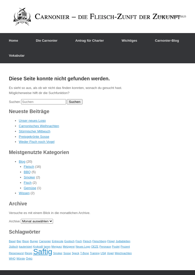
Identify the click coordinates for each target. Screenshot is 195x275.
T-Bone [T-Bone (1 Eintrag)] (84, 253)
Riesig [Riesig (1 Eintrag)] (28, 253)
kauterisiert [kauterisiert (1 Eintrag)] (25, 246)
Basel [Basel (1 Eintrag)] (12, 241)
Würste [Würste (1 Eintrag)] (21, 258)
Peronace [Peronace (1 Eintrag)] (105, 246)
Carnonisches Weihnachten (39, 126)
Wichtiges (129, 40)
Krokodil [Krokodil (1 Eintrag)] (38, 246)
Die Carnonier (46, 40)
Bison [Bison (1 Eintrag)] (25, 241)
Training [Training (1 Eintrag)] (95, 253)
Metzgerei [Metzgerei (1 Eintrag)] (69, 246)
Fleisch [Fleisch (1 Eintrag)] (87, 241)
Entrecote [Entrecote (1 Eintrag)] (57, 241)
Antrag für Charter (89, 40)
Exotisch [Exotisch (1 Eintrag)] (69, 241)
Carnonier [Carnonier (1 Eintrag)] (45, 241)
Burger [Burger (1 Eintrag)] (34, 241)
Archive (14, 221)
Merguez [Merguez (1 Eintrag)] (56, 246)
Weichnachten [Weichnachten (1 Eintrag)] (123, 253)
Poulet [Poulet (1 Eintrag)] (116, 246)
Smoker (29, 177)
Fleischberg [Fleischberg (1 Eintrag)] (99, 241)
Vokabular (17, 55)
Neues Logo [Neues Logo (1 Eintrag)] (83, 246)
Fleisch (29, 167)
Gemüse (30, 188)
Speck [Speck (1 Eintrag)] (75, 253)
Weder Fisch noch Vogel (37, 142)
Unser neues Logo (32, 121)
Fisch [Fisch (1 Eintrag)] (78, 241)
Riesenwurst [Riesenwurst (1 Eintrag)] (16, 253)
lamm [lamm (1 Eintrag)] (47, 246)
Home (13, 40)
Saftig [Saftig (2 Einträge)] (42, 251)
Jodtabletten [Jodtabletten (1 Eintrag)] (123, 241)
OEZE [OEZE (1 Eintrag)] (95, 246)
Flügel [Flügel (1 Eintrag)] (111, 241)
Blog (22, 161)
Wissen (24, 193)
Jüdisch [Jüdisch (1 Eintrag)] (13, 246)
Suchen (14, 102)
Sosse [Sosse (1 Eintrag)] (67, 253)
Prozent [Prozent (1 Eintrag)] (125, 246)
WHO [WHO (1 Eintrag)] (12, 258)
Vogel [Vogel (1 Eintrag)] (110, 253)
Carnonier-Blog (167, 40)
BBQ (27, 172)
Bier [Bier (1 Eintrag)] (19, 241)
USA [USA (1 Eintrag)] (103, 253)
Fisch (28, 183)
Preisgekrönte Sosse (34, 137)
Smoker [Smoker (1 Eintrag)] (57, 253)
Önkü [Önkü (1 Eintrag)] (29, 258)
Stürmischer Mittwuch (34, 131)
